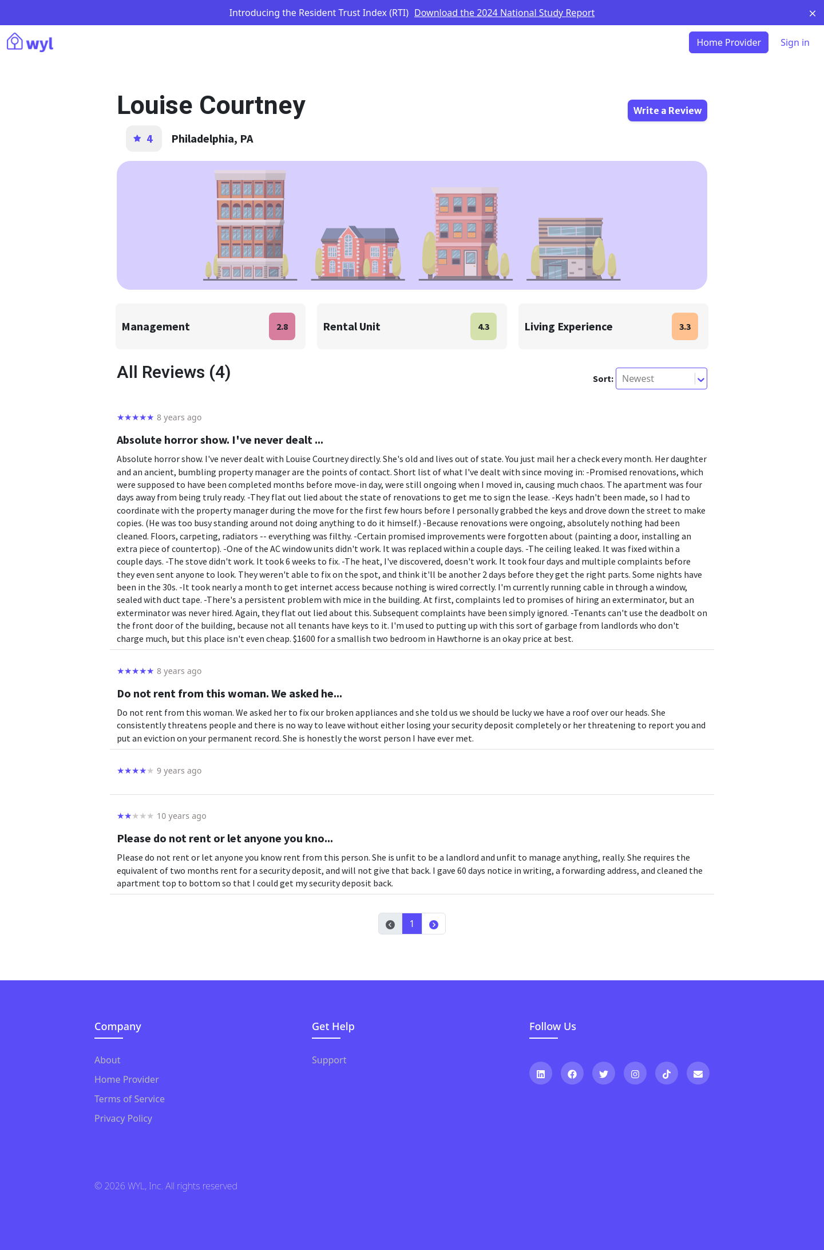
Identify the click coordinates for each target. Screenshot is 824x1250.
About (107, 1060)
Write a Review (667, 110)
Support (329, 1060)
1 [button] (411, 923)
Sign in (795, 42)
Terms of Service (129, 1099)
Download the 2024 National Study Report (504, 12)
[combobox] (623, 378)
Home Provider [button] (728, 42)
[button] (434, 923)
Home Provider (126, 1079)
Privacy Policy (123, 1118)
